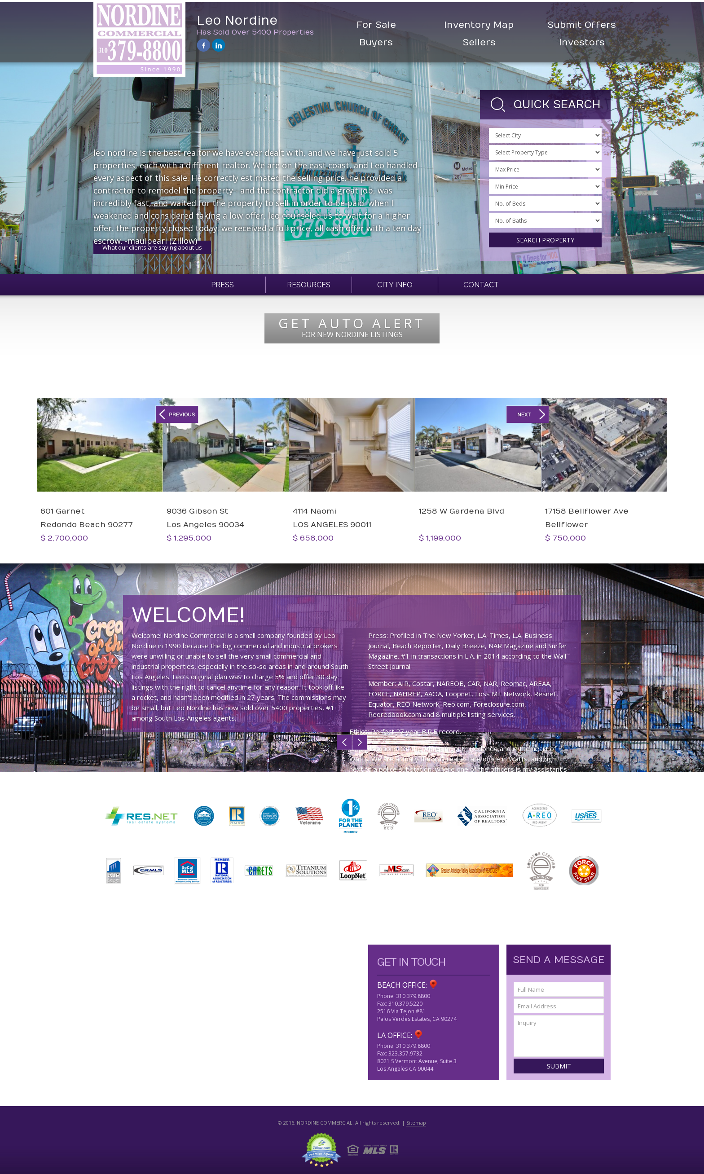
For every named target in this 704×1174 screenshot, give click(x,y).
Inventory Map (479, 25)
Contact (481, 285)
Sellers (479, 42)
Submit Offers (581, 25)
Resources (308, 285)
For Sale (376, 25)
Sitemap (416, 1122)
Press (222, 285)
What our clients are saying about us (152, 247)
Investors (582, 42)
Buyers (376, 42)
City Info (395, 285)
